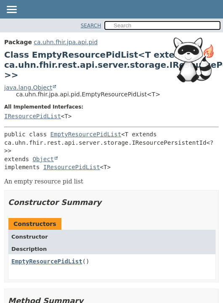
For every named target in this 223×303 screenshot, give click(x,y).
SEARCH (91, 26)
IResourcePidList (32, 116)
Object (43, 159)
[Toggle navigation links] (11, 10)
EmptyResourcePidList (86, 134)
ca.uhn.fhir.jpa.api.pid (66, 42)
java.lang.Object (28, 87)
